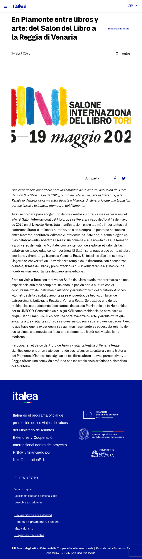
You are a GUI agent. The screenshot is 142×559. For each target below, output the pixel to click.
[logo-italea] (17, 5)
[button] (133, 6)
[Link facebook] (115, 178)
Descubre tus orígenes (28, 502)
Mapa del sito (23, 528)
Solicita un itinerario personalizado (35, 495)
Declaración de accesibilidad (33, 515)
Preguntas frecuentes (29, 535)
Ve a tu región (23, 489)
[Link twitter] (124, 178)
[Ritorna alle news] (117, 29)
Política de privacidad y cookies (36, 521)
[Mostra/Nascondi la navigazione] (5, 6)
